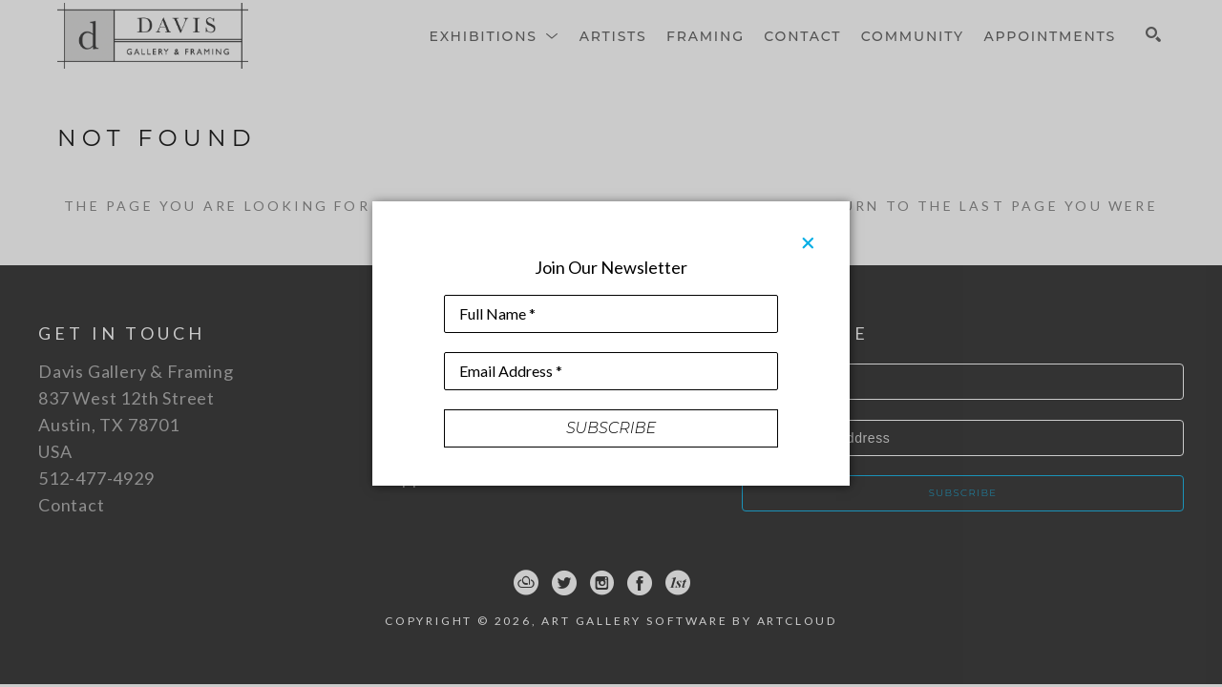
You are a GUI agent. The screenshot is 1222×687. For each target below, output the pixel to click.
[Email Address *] (611, 371)
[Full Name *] (611, 314)
